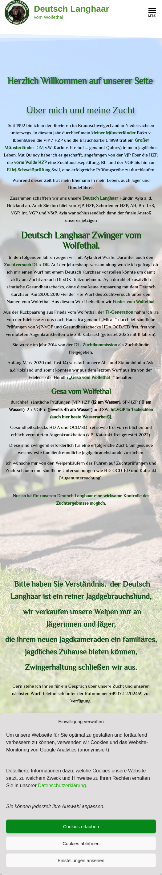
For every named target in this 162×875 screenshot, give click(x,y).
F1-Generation (119, 312)
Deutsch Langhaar (71, 9)
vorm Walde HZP (30, 162)
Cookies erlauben (81, 826)
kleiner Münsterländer (113, 132)
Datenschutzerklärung (62, 785)
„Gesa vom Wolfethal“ (92, 377)
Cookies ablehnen (81, 843)
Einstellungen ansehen (81, 860)
